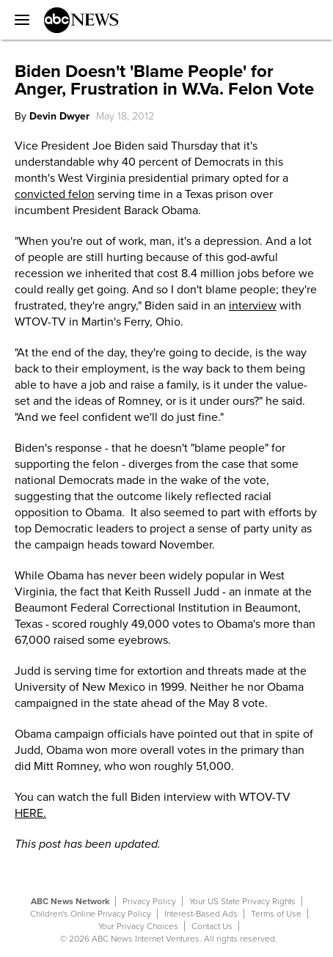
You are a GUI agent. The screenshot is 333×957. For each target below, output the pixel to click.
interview (253, 305)
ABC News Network (70, 901)
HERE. (30, 813)
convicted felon (55, 194)
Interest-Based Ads (201, 914)
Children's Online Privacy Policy (90, 914)
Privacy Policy (149, 901)
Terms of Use (276, 914)
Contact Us (212, 926)
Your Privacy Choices (138, 926)
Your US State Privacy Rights (242, 901)
